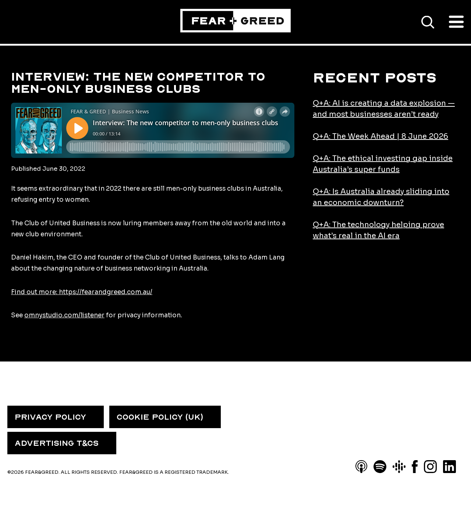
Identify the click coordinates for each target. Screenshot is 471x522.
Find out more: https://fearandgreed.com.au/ (81, 292)
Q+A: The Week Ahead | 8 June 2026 (380, 136)
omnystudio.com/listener (64, 315)
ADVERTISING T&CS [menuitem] (57, 443)
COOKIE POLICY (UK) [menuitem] (160, 417)
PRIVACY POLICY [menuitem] (50, 417)
